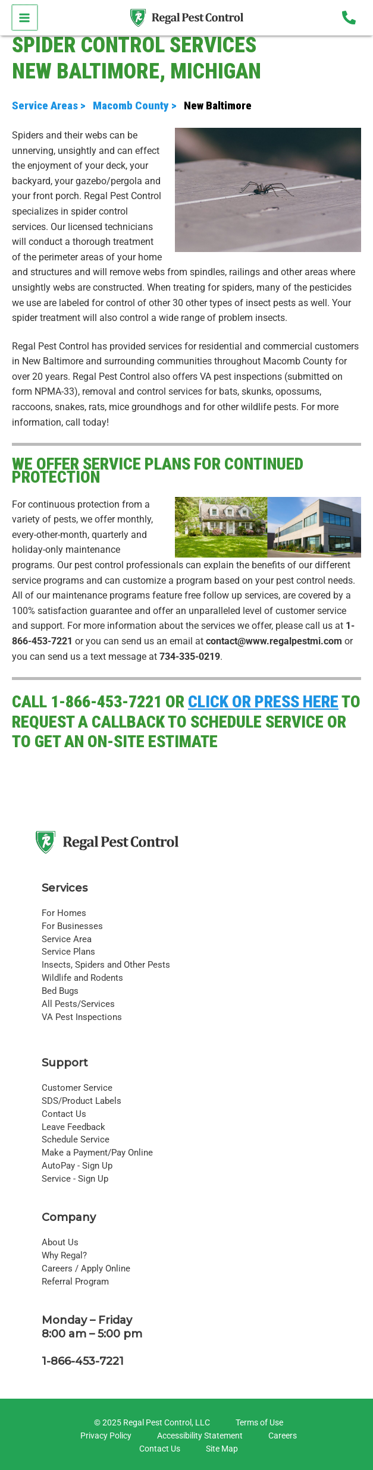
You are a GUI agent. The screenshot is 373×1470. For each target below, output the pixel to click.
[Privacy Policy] (104, 1436)
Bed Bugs (60, 991)
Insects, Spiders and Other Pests (106, 964)
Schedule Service (75, 1139)
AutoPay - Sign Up (77, 1165)
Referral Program (75, 1281)
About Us (60, 1242)
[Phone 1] (349, 17)
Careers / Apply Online (86, 1268)
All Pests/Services (78, 1004)
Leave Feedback (73, 1127)
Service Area (67, 939)
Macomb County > (138, 105)
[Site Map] (220, 1449)
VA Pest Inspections (82, 1017)
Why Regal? (64, 1255)
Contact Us (64, 1114)
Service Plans (68, 951)
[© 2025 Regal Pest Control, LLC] (150, 1423)
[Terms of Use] (257, 1423)
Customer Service (77, 1087)
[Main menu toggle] (24, 17)
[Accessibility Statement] (198, 1436)
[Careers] (281, 1436)
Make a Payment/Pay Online (97, 1152)
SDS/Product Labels (81, 1101)
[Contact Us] (158, 1449)
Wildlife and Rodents (82, 977)
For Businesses (72, 926)
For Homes (64, 913)
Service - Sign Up (75, 1178)
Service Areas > (51, 105)
